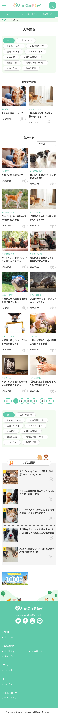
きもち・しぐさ (14, 46)
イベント (8, 670)
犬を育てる (47, 14)
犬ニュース (18, 14)
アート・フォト (35, 51)
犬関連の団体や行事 (35, 62)
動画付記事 (31, 68)
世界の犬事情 (26, 40)
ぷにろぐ (8, 684)
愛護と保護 (12, 62)
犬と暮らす (33, 14)
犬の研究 (11, 57)
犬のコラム (12, 68)
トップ (5, 14)
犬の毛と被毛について (12, 113)
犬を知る (8, 656)
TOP (4, 20)
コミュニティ (10, 698)
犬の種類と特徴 (37, 46)
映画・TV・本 (13, 51)
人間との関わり (31, 57)
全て (9, 40)
